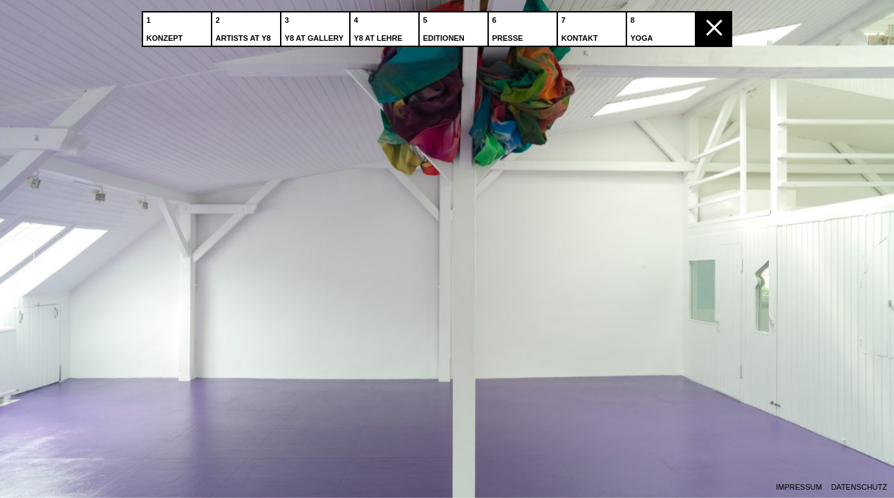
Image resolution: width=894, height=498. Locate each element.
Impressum (799, 487)
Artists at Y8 (244, 27)
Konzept (166, 27)
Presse (509, 27)
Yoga (643, 27)
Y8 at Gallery (315, 27)
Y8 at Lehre (379, 27)
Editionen (445, 27)
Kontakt (581, 27)
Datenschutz (859, 487)
